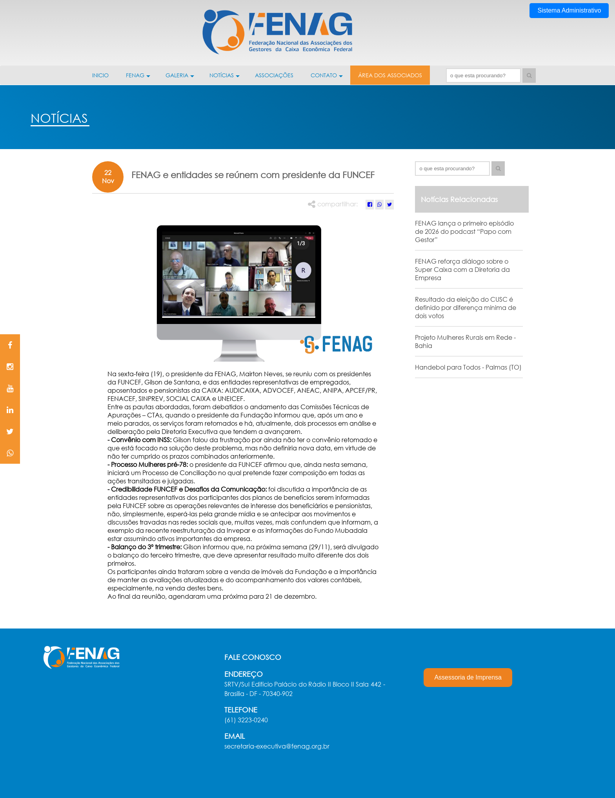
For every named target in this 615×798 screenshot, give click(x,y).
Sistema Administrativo (569, 10)
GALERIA (180, 78)
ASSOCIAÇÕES (274, 75)
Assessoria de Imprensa (468, 677)
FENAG (138, 78)
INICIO (100, 75)
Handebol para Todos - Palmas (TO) (468, 367)
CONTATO (327, 78)
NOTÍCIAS (224, 78)
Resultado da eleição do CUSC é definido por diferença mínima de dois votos (465, 307)
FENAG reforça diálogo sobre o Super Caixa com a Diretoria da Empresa (462, 269)
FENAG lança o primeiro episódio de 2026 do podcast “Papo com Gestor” (464, 231)
